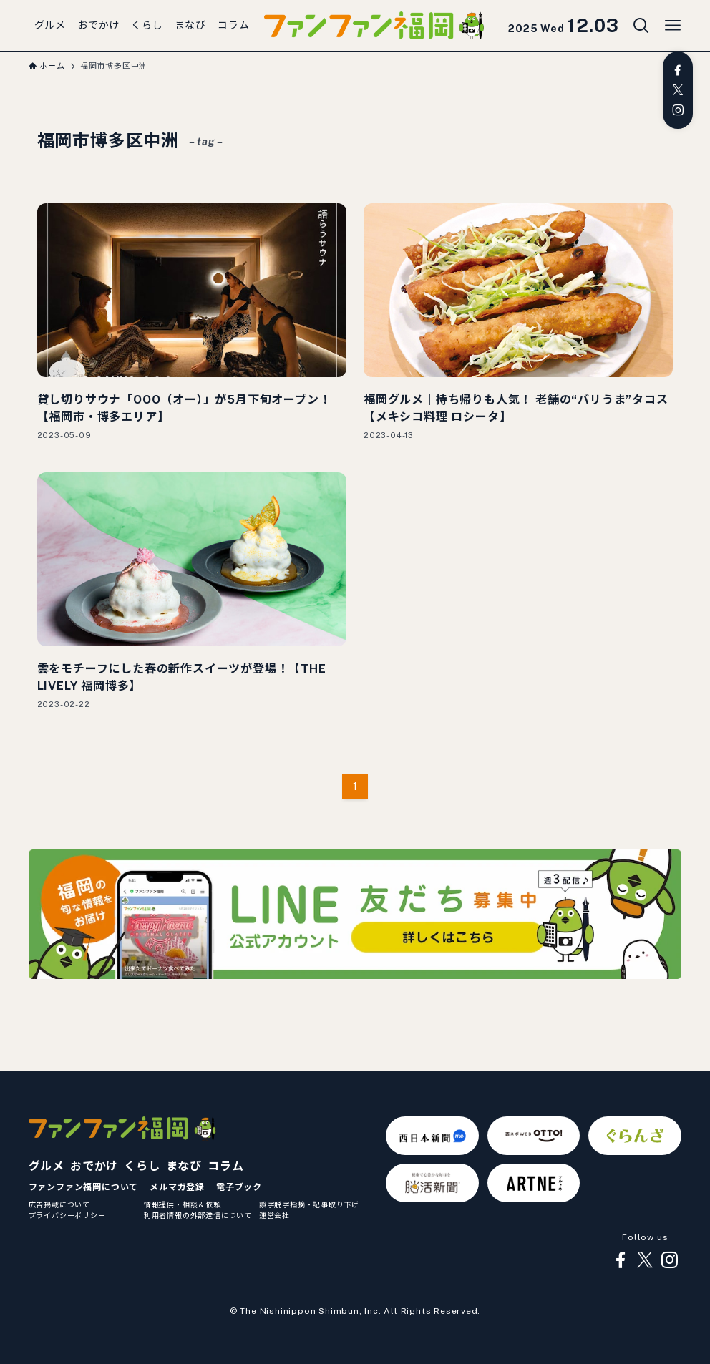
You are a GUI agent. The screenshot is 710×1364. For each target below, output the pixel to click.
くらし (142, 1166)
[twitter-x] (678, 90)
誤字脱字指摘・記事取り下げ (309, 1204)
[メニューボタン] (672, 25)
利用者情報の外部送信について (198, 1215)
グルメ (46, 1166)
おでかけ (94, 1166)
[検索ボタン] (641, 25)
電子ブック (239, 1187)
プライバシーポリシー (67, 1215)
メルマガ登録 (177, 1187)
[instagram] (678, 110)
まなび (184, 1166)
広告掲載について (59, 1204)
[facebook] (678, 70)
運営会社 (274, 1215)
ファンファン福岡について (84, 1187)
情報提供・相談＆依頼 (182, 1204)
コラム (225, 1166)
